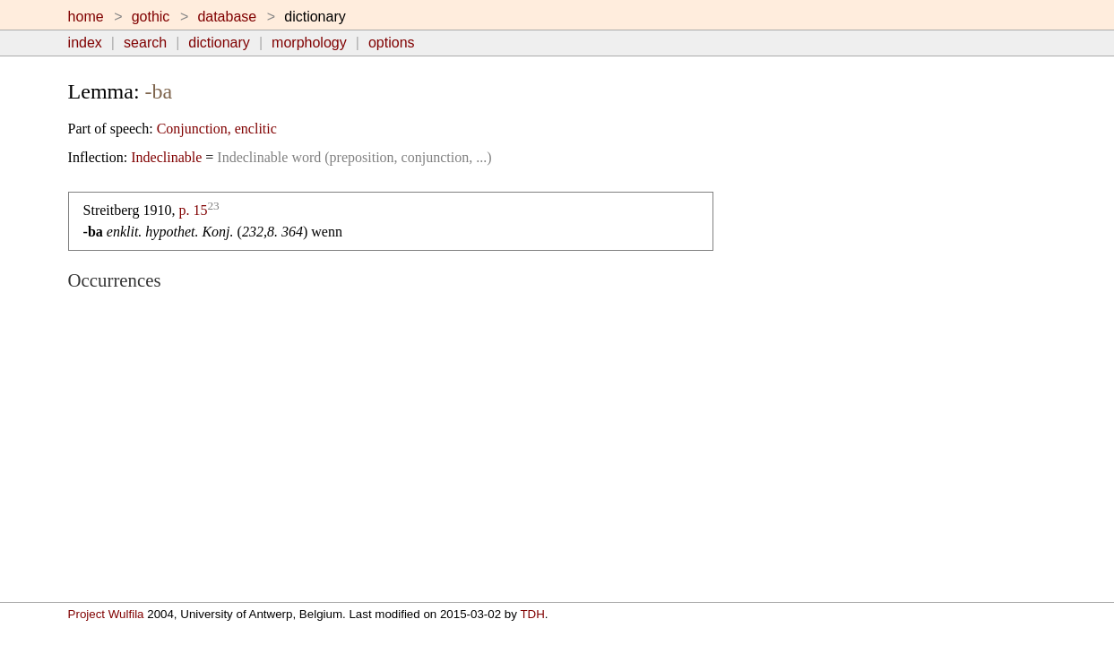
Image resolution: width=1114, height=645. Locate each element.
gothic (151, 16)
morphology (309, 42)
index (85, 42)
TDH (532, 614)
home (86, 16)
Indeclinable (166, 157)
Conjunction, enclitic (217, 128)
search (145, 42)
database (226, 16)
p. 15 (192, 210)
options (391, 42)
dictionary (218, 42)
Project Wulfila (106, 614)
